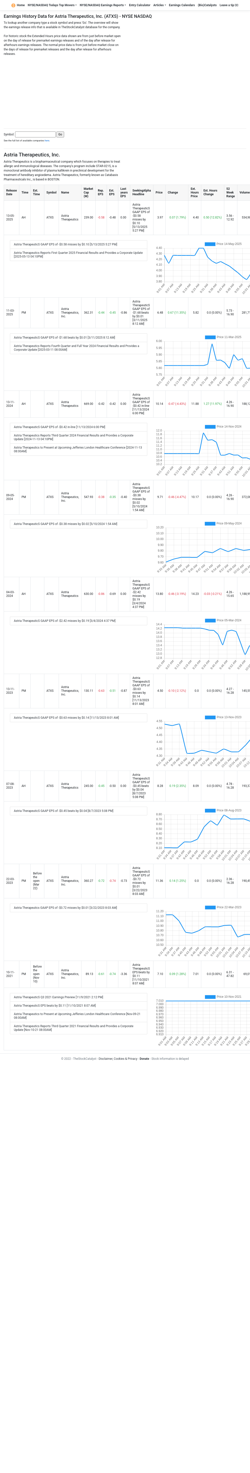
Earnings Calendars (182, 5)
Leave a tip (229, 5)
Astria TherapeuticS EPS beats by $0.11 (141, 970)
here (47, 140)
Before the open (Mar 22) (37, 881)
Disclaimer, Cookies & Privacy (118, 1059)
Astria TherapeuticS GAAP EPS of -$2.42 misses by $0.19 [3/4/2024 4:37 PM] (65, 621)
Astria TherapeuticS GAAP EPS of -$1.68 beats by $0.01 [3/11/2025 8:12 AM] (64, 337)
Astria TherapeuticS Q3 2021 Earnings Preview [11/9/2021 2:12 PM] (58, 997)
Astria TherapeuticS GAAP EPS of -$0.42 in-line (141, 400)
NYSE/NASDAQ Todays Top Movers (51, 5)
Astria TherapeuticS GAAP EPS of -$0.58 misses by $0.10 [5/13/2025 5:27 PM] (65, 244)
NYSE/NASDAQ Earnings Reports (102, 5)
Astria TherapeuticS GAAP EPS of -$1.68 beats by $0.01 (141, 309)
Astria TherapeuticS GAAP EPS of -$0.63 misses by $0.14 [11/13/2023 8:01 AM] (66, 717)
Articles (158, 5)
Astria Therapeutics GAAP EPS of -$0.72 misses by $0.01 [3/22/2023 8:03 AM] (65, 908)
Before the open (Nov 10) (37, 974)
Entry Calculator (139, 5)
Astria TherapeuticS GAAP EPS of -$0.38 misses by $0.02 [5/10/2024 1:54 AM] (65, 524)
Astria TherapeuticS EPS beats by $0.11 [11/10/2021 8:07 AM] (55, 1005)
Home (18, 5)
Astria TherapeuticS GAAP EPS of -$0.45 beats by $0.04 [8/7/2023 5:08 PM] (63, 811)
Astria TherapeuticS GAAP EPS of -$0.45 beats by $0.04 (141, 782)
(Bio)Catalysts (207, 5)
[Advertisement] (125, 90)
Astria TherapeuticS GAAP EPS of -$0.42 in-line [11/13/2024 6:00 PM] (59, 427)
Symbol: (9, 134)
